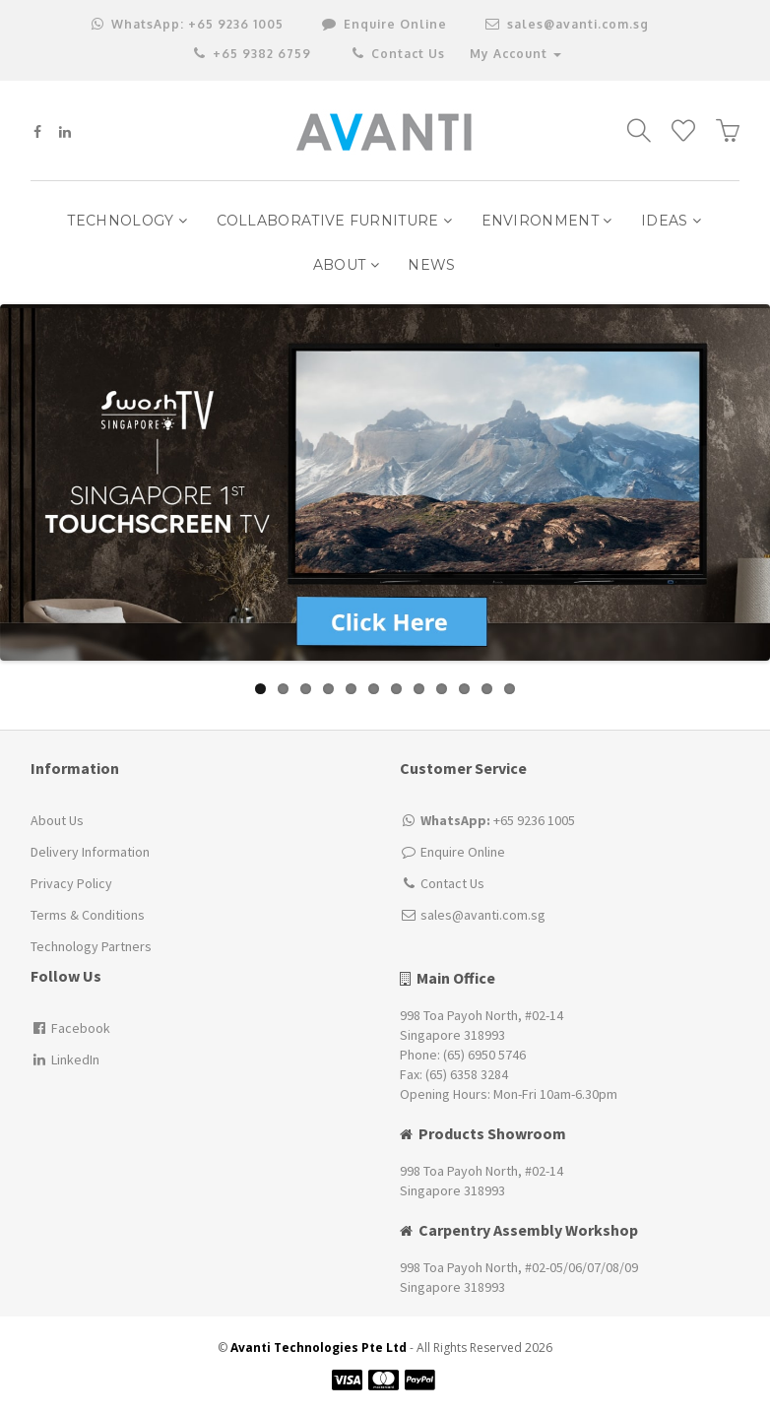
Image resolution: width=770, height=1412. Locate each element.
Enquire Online (462, 852)
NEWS (431, 265)
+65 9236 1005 (188, 24)
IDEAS (671, 220)
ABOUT (346, 265)
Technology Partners (91, 946)
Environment (546, 220)
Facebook (70, 1028)
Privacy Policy (71, 883)
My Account (515, 53)
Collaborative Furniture (335, 220)
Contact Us (397, 53)
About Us (57, 820)
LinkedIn (65, 1059)
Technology (127, 220)
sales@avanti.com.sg (567, 24)
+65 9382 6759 (252, 53)
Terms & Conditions (88, 915)
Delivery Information (90, 852)
